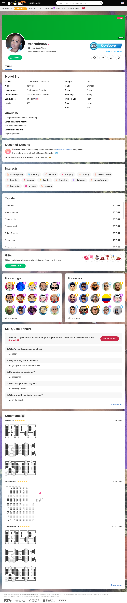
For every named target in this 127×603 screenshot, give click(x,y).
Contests (61, 9)
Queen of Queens (64, 150)
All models (7, 9)
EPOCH (49, 594)
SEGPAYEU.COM (59, 594)
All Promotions (47, 8)
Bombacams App (75, 8)
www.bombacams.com (30, 594)
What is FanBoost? (114, 51)
